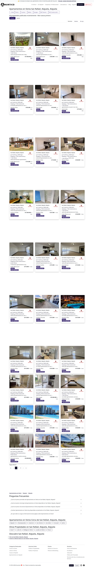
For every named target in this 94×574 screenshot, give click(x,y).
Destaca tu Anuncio (53, 548)
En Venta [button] (34, 4)
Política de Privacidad (72, 555)
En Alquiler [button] (40, 4)
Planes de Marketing (53, 550)
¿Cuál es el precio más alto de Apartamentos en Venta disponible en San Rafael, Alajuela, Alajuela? (35, 506)
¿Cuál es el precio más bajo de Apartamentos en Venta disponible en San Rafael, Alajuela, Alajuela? (35, 503)
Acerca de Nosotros (72, 548)
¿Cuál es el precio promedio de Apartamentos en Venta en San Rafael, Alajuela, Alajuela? (33, 499)
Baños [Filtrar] (30, 12)
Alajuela (25, 493)
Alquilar (18, 18)
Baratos (76, 21)
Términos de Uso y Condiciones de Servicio (75, 557)
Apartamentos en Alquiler (15, 555)
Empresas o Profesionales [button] (51, 4)
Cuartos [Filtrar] (24, 12)
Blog (70, 4)
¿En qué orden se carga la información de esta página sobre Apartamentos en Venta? (32, 514)
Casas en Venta (13, 548)
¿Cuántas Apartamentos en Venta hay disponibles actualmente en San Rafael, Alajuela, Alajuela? (35, 510)
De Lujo (82, 21)
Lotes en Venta (13, 550)
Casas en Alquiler (13, 553)
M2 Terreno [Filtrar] (44, 12)
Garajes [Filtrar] (36, 12)
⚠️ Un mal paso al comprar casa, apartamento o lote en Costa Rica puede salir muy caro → (47, 1)
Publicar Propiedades (34, 548)
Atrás (12, 12)
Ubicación (69, 553)
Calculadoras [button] (63, 4)
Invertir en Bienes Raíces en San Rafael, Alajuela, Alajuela (23, 538)
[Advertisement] (47, 27)
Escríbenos (70, 550)
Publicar (80, 4)
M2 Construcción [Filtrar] (54, 12)
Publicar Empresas (33, 550)
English (77, 565)
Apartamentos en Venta (15, 493)
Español (71, 565)
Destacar (88, 4)
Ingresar (74, 4)
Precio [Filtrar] (17, 12)
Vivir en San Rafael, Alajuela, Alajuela (18, 537)
